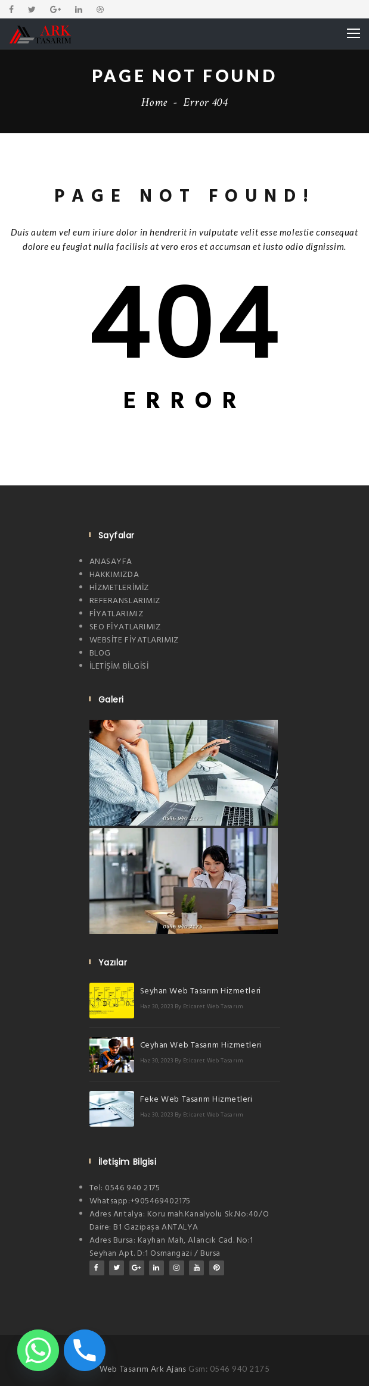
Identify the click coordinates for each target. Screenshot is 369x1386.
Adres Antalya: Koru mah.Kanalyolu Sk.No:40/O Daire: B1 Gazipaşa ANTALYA (179, 1221)
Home (154, 102)
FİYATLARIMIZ (116, 614)
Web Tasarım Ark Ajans (144, 1369)
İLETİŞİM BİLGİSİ (119, 666)
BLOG (100, 653)
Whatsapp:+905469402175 (140, 1201)
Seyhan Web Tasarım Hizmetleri (200, 991)
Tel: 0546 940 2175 (124, 1188)
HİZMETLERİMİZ (119, 588)
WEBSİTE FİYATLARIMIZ (134, 640)
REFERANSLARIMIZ (124, 601)
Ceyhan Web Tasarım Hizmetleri (201, 1045)
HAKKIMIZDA (114, 575)
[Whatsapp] (38, 1350)
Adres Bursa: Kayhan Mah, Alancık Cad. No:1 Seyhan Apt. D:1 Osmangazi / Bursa (171, 1247)
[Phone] (85, 1350)
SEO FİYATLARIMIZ (125, 627)
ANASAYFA (110, 562)
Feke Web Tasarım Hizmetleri (196, 1099)
